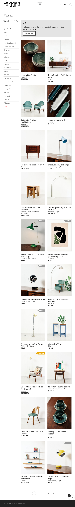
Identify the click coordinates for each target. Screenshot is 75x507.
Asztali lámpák (8, 82)
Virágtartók (7, 103)
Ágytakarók (8, 64)
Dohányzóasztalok (10, 43)
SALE (5, 106)
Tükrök (6, 71)
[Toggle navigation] (40, 4)
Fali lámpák (8, 85)
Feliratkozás (29, 33)
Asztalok (6, 39)
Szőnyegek (7, 57)
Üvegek (6, 99)
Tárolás (6, 36)
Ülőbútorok (7, 50)
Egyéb (5, 32)
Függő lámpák (8, 89)
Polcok (6, 53)
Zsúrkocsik (7, 68)
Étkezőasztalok (9, 46)
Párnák (6, 61)
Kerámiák (7, 96)
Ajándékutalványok (9, 29)
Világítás (6, 74)
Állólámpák (7, 78)
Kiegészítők (7, 92)
